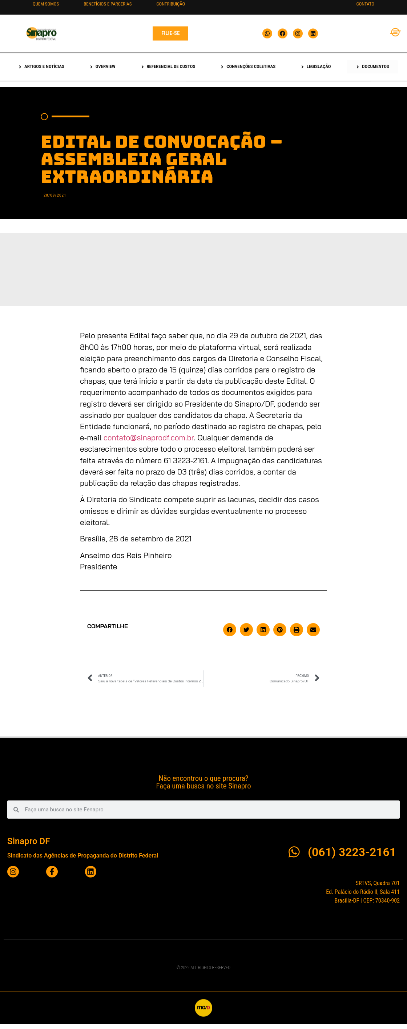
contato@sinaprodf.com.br (149, 437)
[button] (229, 629)
